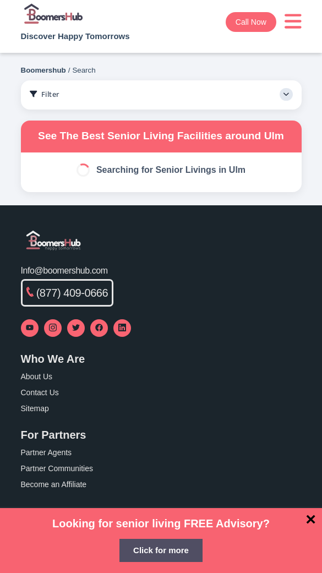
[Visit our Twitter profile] (76, 328)
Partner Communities (57, 468)
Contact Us (40, 392)
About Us (37, 376)
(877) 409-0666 (67, 293)
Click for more (161, 550)
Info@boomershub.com (64, 270)
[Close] (310, 519)
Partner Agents (46, 452)
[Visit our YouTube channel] (30, 328)
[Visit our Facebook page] (99, 328)
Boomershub (43, 70)
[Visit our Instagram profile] (53, 328)
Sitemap (35, 408)
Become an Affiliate (54, 484)
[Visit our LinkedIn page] (122, 328)
